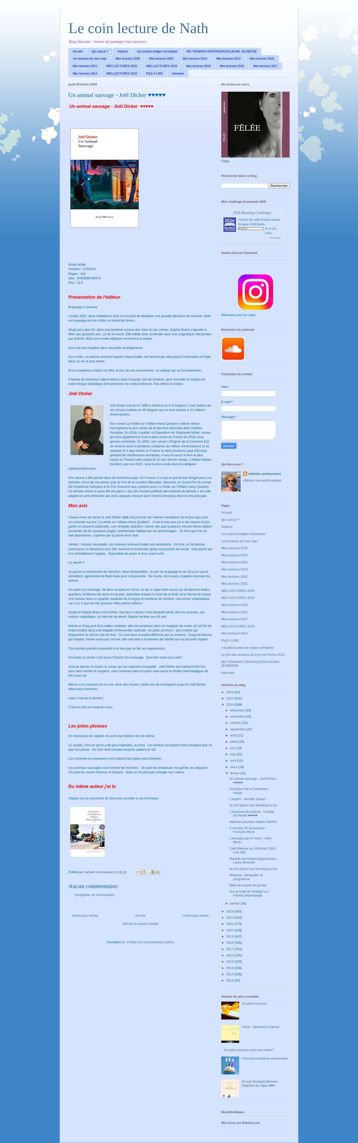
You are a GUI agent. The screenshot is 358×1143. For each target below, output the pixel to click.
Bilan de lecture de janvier (248, 885)
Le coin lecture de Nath (138, 28)
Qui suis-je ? (100, 51)
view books (275, 237)
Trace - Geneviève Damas (260, 1027)
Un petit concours (254, 1003)
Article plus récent (85, 915)
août (233, 735)
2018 (230, 942)
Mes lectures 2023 (228, 58)
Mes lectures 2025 (161, 58)
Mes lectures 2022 (262, 58)
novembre (237, 716)
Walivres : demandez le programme (246, 877)
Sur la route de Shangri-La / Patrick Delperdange (249, 893)
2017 (230, 949)
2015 (230, 961)
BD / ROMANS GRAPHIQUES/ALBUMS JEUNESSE (222, 51)
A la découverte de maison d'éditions (247, 648)
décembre (237, 710)
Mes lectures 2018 (198, 66)
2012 (230, 980)
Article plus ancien (196, 915)
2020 (230, 930)
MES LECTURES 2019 (161, 66)
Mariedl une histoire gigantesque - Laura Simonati (253, 860)
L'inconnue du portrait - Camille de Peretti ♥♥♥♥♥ (251, 813)
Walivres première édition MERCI (253, 822)
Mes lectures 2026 (128, 58)
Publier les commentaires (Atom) (150, 942)
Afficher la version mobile (141, 924)
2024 (230, 704)
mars (234, 767)
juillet (234, 741)
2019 (230, 936)
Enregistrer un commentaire (94, 895)
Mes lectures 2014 (85, 73)
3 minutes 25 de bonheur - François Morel (248, 830)
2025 (230, 698)
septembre (238, 729)
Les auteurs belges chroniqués (157, 51)
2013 (230, 974)
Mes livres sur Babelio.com (240, 1123)
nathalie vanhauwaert (264, 474)
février (235, 773)
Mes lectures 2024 (195, 58)
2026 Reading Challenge (252, 212)
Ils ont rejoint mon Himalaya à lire (253, 805)
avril (233, 760)
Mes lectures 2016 (232, 66)
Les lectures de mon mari (89, 58)
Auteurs (122, 51)
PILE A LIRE (154, 73)
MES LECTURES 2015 (121, 73)
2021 (230, 924)
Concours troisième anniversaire (265, 1058)
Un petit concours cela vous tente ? (249, 1050)
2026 (230, 692)
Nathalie (243, 219)
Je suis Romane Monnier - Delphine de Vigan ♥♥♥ (260, 1083)
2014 (230, 968)
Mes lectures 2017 (265, 66)
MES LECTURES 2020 (121, 66)
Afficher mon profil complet (262, 480)
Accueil (78, 51)
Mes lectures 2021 (85, 66)
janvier (235, 903)
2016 (230, 955)
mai (233, 754)
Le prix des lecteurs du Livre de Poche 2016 (252, 654)
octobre (236, 723)
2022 (230, 917)
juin (233, 748)
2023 (230, 911)
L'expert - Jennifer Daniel (247, 799)
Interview (178, 73)
